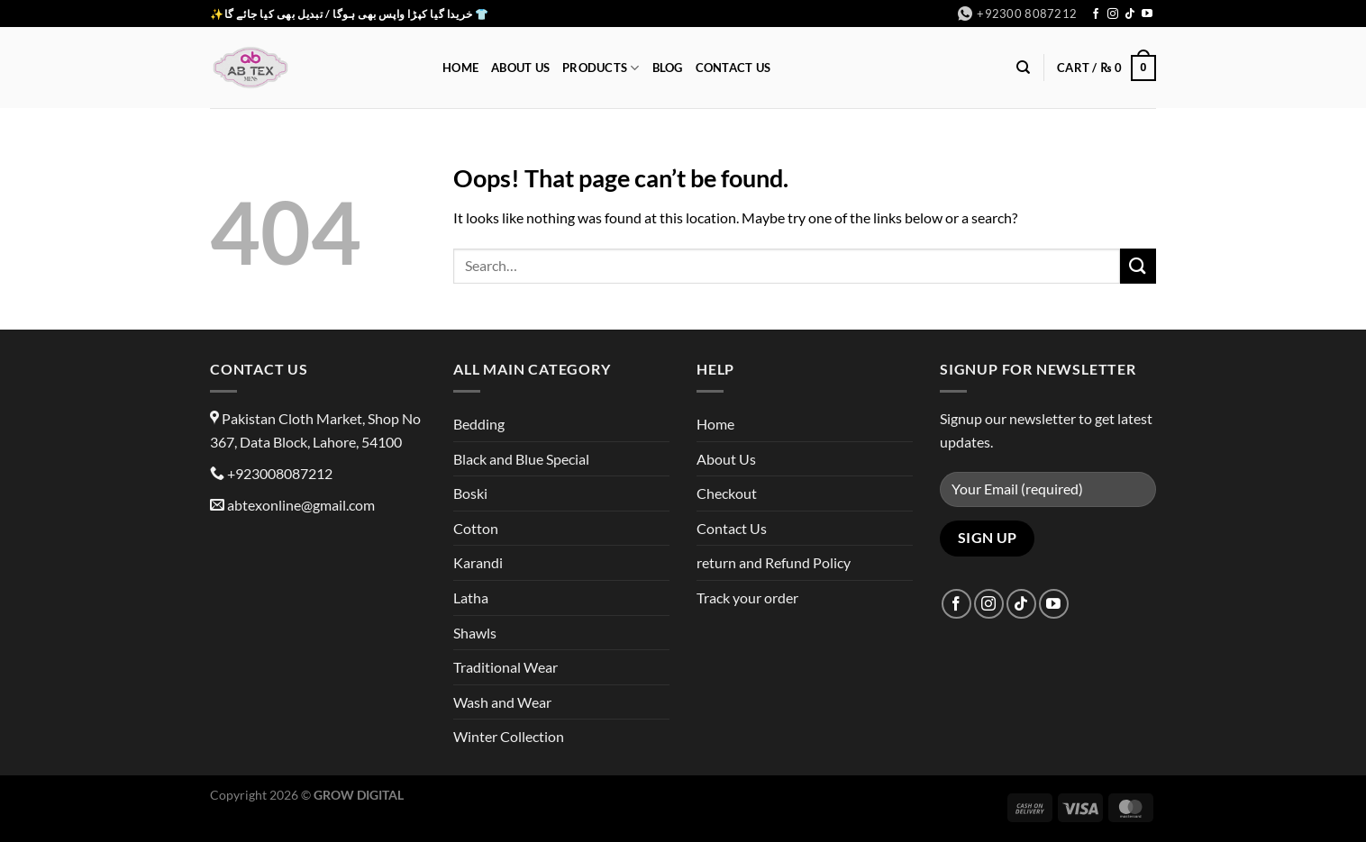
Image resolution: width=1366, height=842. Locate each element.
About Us (520, 67)
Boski (470, 493)
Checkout (727, 493)
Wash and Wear (502, 702)
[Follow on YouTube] (1147, 14)
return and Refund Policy (774, 562)
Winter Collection (508, 736)
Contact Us (733, 67)
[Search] (1023, 67)
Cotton (475, 528)
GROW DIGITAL (359, 794)
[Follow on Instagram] (1112, 14)
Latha (470, 597)
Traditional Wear (505, 666)
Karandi (478, 562)
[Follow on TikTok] (1130, 14)
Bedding (479, 423)
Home (460, 67)
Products (601, 68)
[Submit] (1138, 266)
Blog (667, 67)
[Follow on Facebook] (1095, 14)
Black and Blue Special (521, 458)
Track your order (747, 597)
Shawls (474, 632)
